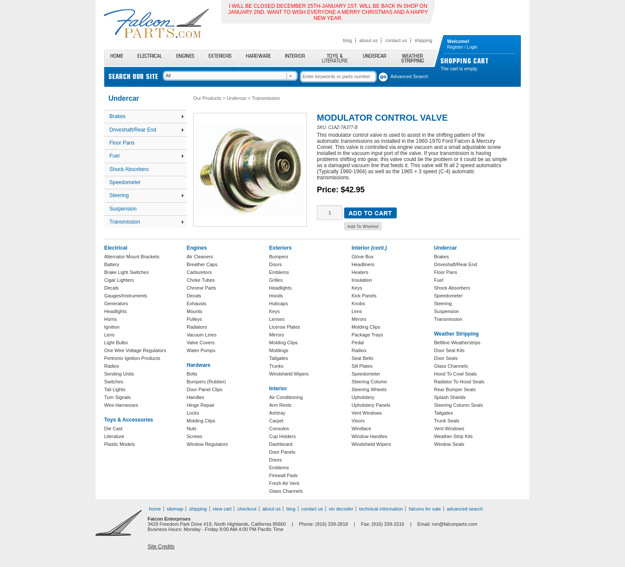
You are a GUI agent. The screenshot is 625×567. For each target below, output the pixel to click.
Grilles (276, 280)
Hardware (258, 58)
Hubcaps (278, 303)
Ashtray (277, 412)
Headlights (115, 311)
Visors (358, 420)
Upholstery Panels (371, 405)
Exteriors (219, 58)
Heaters (360, 272)
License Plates (284, 327)
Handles (195, 397)
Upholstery (363, 397)
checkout (247, 508)
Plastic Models (119, 444)
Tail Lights (114, 389)
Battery (111, 264)
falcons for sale (425, 508)
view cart (222, 508)
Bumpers (278, 256)
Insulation (362, 280)
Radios (111, 366)
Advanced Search (409, 76)
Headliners (363, 264)
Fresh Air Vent (284, 483)
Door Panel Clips (205, 389)
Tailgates (278, 358)
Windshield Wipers (289, 373)
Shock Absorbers (129, 169)
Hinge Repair (200, 405)
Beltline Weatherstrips (457, 342)
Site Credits (161, 547)
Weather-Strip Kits (453, 436)
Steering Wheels (369, 389)
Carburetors (199, 272)
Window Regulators (207, 444)
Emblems (279, 272)
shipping (423, 40)
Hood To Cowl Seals (455, 373)
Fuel (146, 156)
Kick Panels (364, 295)
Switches (113, 381)
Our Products (207, 98)
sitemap (175, 508)
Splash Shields (450, 397)
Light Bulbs (116, 342)
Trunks (276, 366)
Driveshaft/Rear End (146, 130)
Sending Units (119, 373)
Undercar (374, 58)
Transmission (146, 222)
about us (368, 40)
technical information (381, 508)
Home (117, 58)
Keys (274, 311)
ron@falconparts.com (454, 524)
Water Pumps (201, 350)
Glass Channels (286, 491)
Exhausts (196, 303)
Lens (109, 334)
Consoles (279, 428)
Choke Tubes (201, 280)
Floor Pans (122, 143)
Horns (110, 319)
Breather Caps (202, 264)
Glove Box (363, 256)
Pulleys (194, 319)
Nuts (192, 428)
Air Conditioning (286, 397)
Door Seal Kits (449, 350)
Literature (114, 436)
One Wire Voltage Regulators (135, 350)
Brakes (146, 116)
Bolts (192, 373)
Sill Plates (362, 366)
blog (347, 40)
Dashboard (281, 444)
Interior (295, 58)
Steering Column (369, 381)
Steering (146, 195)
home (155, 508)
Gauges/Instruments (125, 295)
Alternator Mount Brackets (131, 256)
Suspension (123, 209)
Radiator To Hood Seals (459, 381)
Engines (185, 58)
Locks (193, 412)
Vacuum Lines (202, 334)
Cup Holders (282, 436)
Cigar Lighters (119, 280)
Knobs (358, 303)
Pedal (358, 342)
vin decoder (341, 508)
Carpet (276, 420)
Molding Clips (201, 420)
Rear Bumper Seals (455, 389)
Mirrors (276, 334)
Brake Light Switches (126, 272)
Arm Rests (280, 405)
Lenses (276, 319)
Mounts (194, 311)
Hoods (276, 295)
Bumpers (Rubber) (206, 381)
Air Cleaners (200, 256)
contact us (396, 40)
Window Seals (449, 444)
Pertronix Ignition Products (132, 358)
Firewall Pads (283, 475)
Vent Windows (367, 412)
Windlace (361, 428)
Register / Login (462, 47)
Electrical (150, 58)
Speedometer (125, 182)
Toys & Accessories (128, 419)
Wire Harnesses (121, 405)
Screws (194, 436)
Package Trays (367, 334)
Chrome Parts (201, 287)
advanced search (465, 508)
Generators (116, 303)
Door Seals (445, 358)
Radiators (197, 327)
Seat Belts (362, 358)
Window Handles (370, 436)
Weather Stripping (416, 58)
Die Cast (113, 428)
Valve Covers (201, 342)
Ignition (111, 327)
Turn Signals (117, 397)
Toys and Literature (333, 58)
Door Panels (282, 452)
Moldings (278, 350)
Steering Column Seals (458, 405)
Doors (275, 264)
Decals (111, 287)
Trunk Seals (446, 420)
